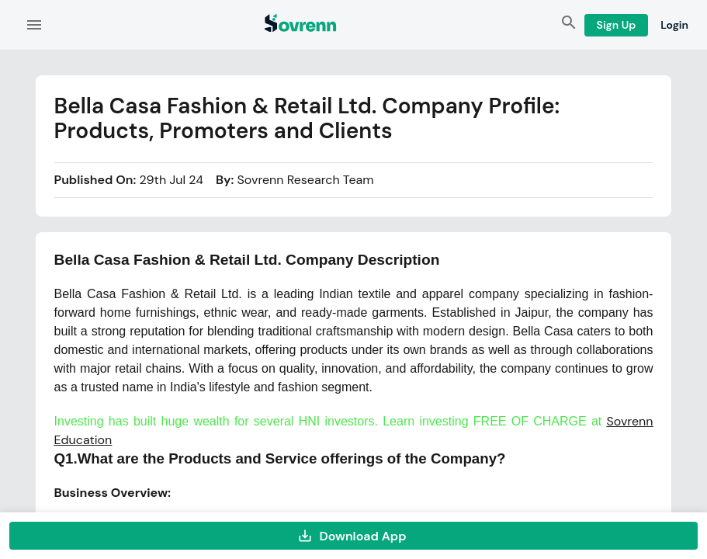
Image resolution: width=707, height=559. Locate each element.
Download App (353, 536)
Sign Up (616, 25)
